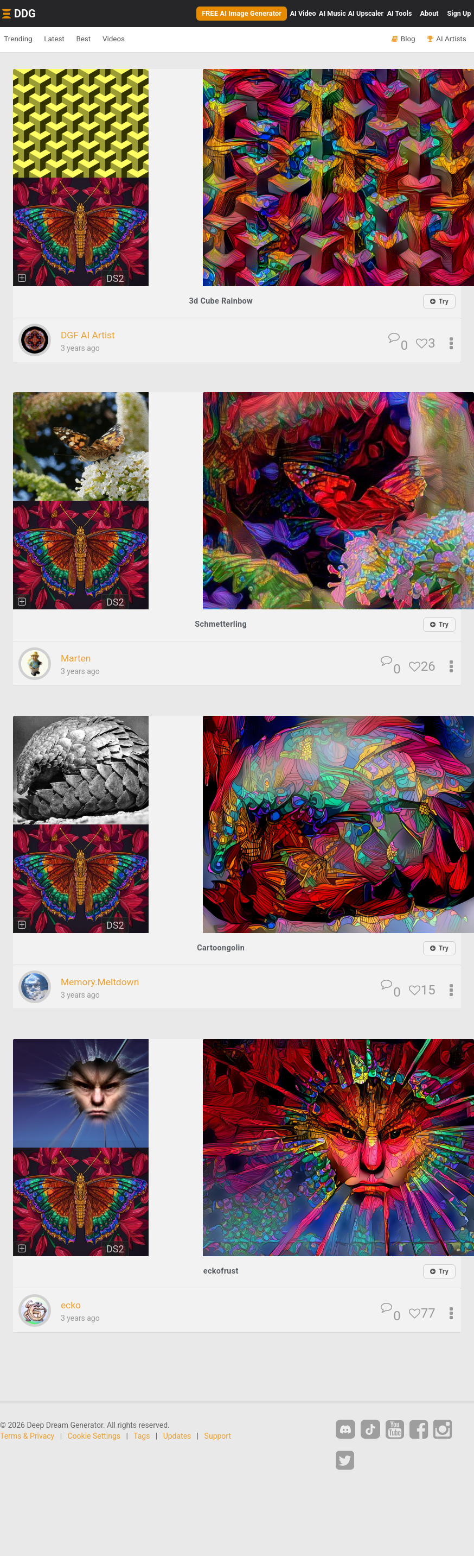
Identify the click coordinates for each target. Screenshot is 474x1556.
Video (303, 13)
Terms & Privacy (27, 1434)
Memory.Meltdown (108, 980)
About (429, 13)
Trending (23, 39)
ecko (73, 1303)
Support (217, 1434)
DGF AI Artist (93, 334)
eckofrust (220, 1269)
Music (332, 13)
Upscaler (365, 13)
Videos (149, 39)
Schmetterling (221, 623)
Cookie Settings (94, 1434)
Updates (177, 1434)
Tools (399, 13)
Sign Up (459, 13)
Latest (70, 39)
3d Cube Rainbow (221, 300)
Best (109, 39)
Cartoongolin (220, 947)
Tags (141, 1434)
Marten (79, 657)
